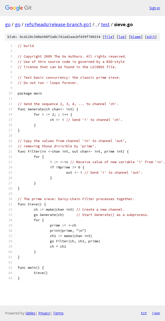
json (156, 313)
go (8, 24)
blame (136, 37)
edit (151, 37)
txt (144, 313)
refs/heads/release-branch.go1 (58, 24)
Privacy (44, 313)
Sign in (154, 8)
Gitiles (30, 313)
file (108, 37)
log (122, 37)
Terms (58, 313)
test (105, 24)
